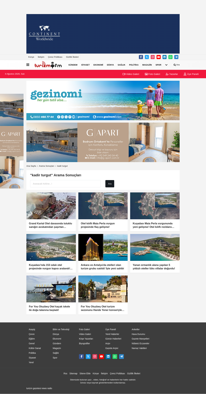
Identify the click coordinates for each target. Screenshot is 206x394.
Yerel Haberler (112, 334)
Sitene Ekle (85, 373)
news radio (47, 388)
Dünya (110, 65)
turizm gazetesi (33, 388)
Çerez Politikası (55, 57)
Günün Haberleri (113, 339)
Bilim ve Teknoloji (61, 329)
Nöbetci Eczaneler (140, 343)
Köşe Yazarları (86, 339)
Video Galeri (131, 74)
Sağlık (121, 65)
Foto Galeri (152, 74)
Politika (134, 65)
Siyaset (85, 65)
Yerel (31, 362)
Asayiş (32, 329)
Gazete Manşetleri (140, 339)
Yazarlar (172, 74)
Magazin (147, 65)
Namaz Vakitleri (139, 348)
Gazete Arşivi (111, 348)
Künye (31, 57)
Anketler (136, 329)
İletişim (41, 57)
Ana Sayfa (31, 166)
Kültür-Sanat (35, 348)
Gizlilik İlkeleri (72, 57)
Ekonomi (98, 65)
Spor (158, 65)
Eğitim (32, 339)
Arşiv (107, 343)
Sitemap (73, 373)
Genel (32, 343)
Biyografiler (84, 343)
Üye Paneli (191, 74)
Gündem (72, 65)
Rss (65, 373)
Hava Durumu (138, 334)
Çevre (32, 334)
